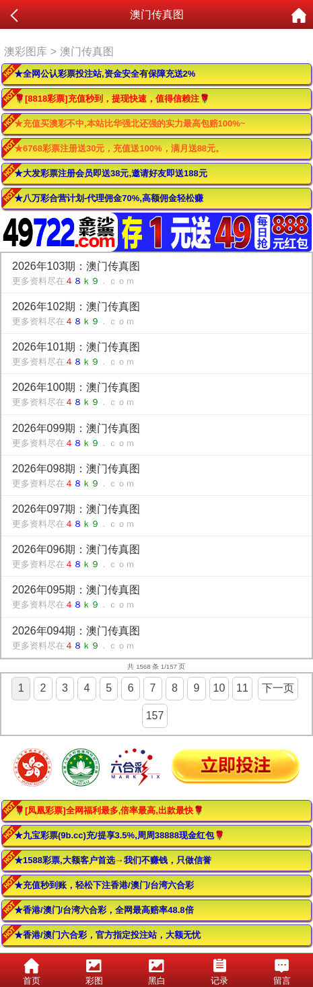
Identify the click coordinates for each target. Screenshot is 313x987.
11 (242, 688)
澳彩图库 (25, 51)
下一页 (278, 688)
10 (219, 688)
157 (155, 715)
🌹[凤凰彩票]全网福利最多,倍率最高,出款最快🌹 (109, 810)
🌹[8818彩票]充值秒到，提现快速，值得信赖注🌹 (112, 99)
